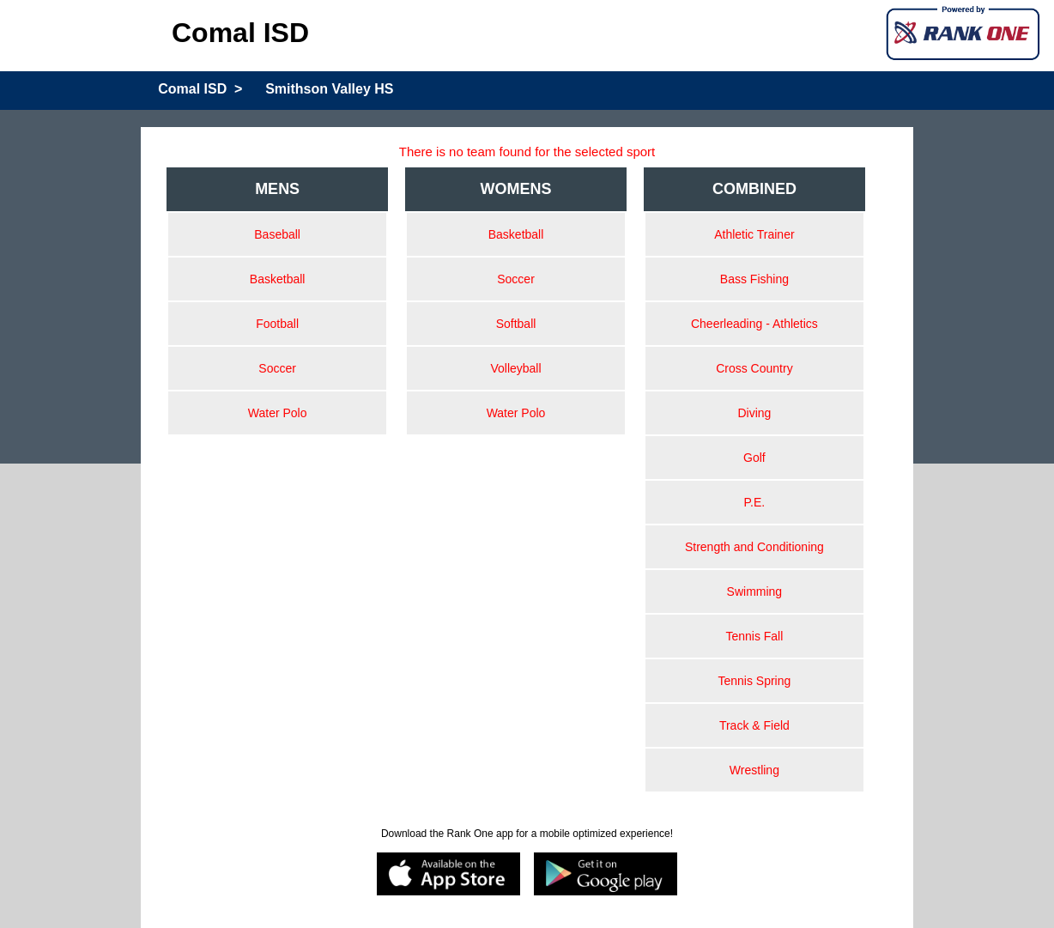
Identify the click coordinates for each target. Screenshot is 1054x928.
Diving (754, 413)
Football (277, 324)
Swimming (755, 591)
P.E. (755, 502)
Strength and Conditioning (754, 547)
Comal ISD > (200, 89)
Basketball (278, 279)
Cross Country (754, 368)
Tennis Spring (754, 681)
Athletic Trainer (754, 234)
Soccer (277, 368)
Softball (516, 324)
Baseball (277, 234)
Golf (754, 457)
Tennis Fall (754, 636)
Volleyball (515, 368)
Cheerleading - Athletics (754, 324)
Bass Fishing (754, 279)
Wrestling (754, 770)
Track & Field (754, 725)
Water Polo (277, 413)
